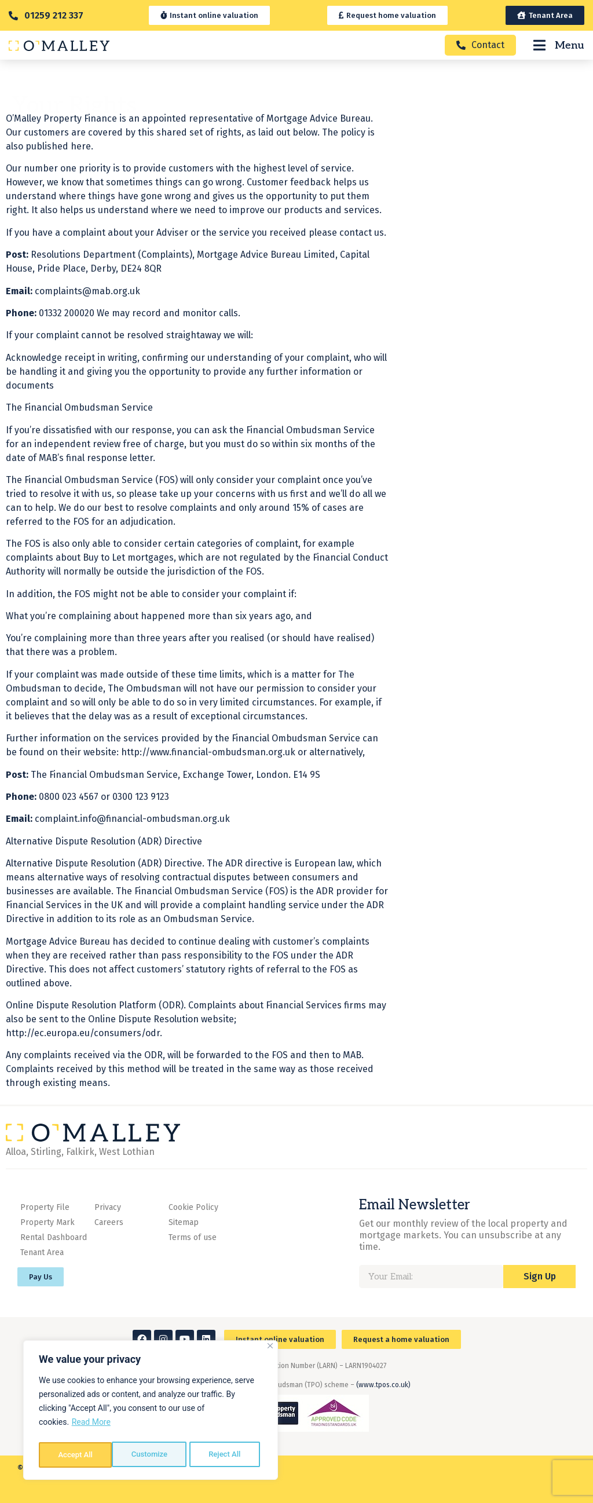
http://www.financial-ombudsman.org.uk (208, 776)
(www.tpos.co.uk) (383, 1385)
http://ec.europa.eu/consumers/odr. (84, 1057)
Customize (75, 1455)
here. (80, 170)
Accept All (226, 1455)
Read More (91, 1426)
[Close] (270, 1349)
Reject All (151, 1455)
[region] (150, 1412)
